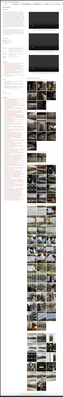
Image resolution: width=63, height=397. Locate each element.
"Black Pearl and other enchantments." (16, 133)
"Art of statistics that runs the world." (9, 110)
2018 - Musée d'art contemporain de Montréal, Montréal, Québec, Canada (38, 151)
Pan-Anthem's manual (7, 93)
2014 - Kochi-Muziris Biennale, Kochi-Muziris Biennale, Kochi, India (37, 204)
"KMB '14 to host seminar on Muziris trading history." (12, 107)
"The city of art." (11, 162)
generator (17, 56)
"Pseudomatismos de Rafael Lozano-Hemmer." (11, 119)
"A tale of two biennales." (14, 194)
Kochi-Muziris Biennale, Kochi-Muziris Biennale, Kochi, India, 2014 (44, 50)
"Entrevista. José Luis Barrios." (13, 160)
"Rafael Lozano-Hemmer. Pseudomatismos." (16, 179)
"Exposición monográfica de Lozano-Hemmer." (16, 164)
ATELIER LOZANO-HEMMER (11, 1)
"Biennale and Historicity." (8, 102)
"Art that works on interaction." (9, 112)
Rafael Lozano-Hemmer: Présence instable (10, 67)
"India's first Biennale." (12, 196)
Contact (23, 393)
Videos (58, 4)
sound (15, 56)
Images (47, 4)
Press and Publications (26, 4)
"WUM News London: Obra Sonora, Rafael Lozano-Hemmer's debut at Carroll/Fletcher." (14, 184)
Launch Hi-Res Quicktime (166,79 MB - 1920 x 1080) (47, 73)
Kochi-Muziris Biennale (8, 72)
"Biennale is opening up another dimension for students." (12, 114)
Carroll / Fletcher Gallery (20, 74)
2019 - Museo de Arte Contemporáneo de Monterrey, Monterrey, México (38, 111)
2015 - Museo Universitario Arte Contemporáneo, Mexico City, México (38, 163)
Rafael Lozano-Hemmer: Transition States (10, 69)
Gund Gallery (19, 69)
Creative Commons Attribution (28, 394)
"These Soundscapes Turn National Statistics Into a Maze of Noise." (13, 199)
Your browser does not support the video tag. (44, 20)
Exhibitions (16, 4)
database (12, 56)
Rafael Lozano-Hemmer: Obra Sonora (10, 63)
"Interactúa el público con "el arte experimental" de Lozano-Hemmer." (13, 171)
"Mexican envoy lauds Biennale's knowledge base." (16, 123)
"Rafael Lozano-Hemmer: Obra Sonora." (10, 121)
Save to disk (37, 30)
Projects (5, 4)
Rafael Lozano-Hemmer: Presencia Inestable (11, 65)
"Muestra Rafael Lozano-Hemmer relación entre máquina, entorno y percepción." (14, 174)
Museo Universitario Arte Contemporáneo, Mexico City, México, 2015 (44, 29)
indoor (9, 56)
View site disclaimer (39, 393)
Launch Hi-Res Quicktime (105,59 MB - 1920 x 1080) (47, 30)
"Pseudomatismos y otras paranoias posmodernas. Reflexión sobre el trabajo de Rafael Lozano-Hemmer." (13, 136)
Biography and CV (37, 4)
